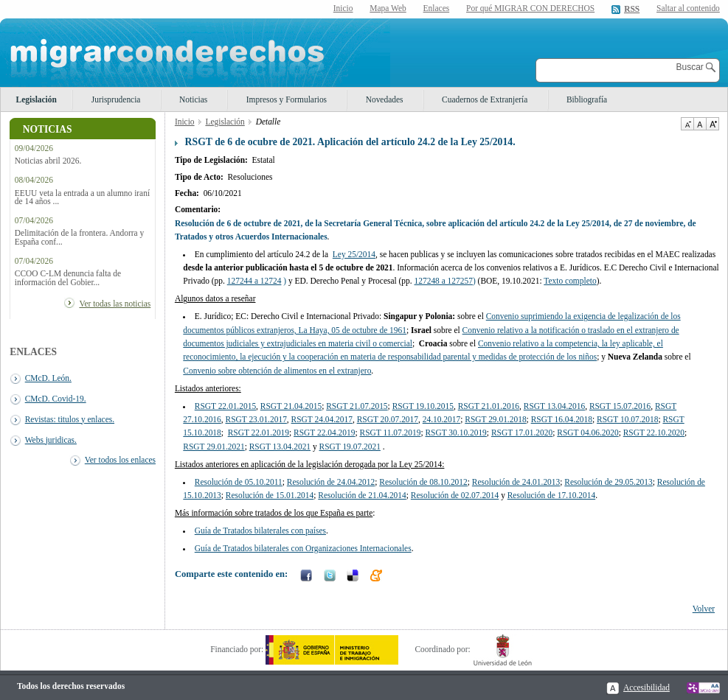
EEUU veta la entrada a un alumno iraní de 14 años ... (82, 197)
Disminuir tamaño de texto (687, 123)
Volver (704, 608)
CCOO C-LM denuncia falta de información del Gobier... (68, 278)
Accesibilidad (646, 687)
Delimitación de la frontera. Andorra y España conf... (79, 237)
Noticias (193, 99)
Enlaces (436, 8)
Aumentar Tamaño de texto (712, 123)
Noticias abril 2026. (48, 161)
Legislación (36, 99)
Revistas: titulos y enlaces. (69, 419)
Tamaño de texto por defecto (699, 123)
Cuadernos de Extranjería (484, 99)
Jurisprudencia (116, 99)
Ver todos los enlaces (120, 459)
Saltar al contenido (688, 8)
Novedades (384, 99)
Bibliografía (586, 99)
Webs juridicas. (51, 439)
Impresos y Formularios (286, 99)
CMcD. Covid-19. (55, 398)
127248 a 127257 (444, 280)
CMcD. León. (48, 378)
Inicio (343, 8)
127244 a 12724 (254, 280)
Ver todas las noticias (114, 303)
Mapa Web (388, 8)
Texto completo (570, 280)
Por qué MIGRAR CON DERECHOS (530, 8)
